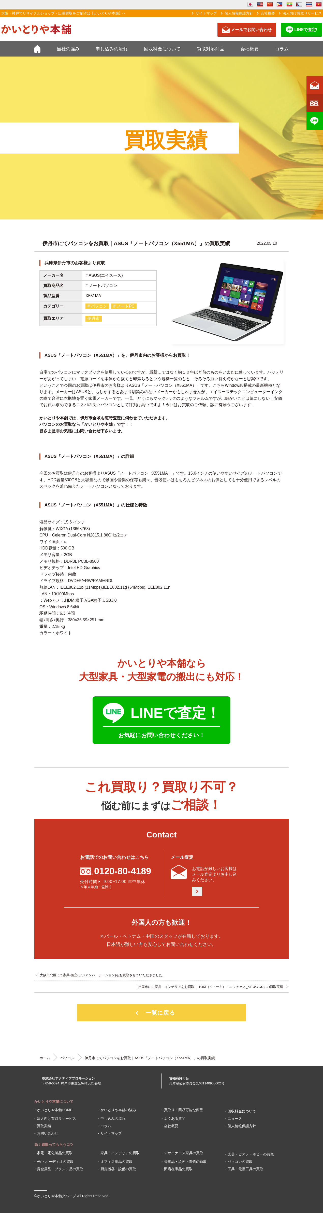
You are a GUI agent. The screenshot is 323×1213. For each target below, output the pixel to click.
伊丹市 (93, 318)
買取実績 (44, 1126)
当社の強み (68, 48)
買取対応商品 (210, 48)
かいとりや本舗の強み (118, 1110)
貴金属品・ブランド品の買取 (60, 1169)
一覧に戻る (160, 1013)
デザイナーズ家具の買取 (183, 1153)
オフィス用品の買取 (116, 1162)
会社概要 (268, 13)
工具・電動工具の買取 (245, 1169)
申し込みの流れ (112, 48)
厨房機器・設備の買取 (118, 1169)
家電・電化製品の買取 (54, 1153)
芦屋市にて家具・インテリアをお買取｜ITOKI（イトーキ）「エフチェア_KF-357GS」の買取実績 (210, 987)
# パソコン (97, 306)
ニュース (235, 1118)
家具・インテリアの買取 (120, 1153)
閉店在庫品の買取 (178, 1169)
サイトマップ (206, 13)
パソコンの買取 (240, 1162)
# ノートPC (124, 306)
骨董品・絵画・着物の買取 (185, 1162)
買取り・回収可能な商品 (183, 1110)
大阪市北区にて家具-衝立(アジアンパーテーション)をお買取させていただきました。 (103, 975)
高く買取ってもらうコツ (54, 1144)
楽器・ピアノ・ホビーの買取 (251, 1154)
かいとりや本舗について (54, 1101)
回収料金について (162, 48)
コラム (282, 48)
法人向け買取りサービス (302, 13)
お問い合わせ (47, 1133)
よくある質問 (174, 1118)
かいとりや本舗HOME (54, 1110)
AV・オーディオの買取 (55, 1162)
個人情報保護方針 (239, 13)
